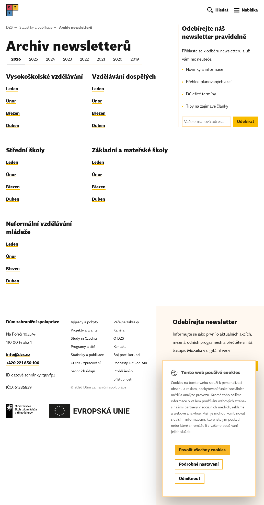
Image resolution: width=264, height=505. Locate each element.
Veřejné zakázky (126, 322)
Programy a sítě (83, 347)
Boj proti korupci (126, 355)
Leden (12, 88)
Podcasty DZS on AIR (130, 363)
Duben (12, 125)
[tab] (16, 60)
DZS (9, 27)
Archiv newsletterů (75, 27)
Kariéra (118, 330)
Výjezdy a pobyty (84, 322)
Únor (11, 101)
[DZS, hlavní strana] (12, 10)
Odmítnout (189, 478)
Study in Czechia (84, 338)
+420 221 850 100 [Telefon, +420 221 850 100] (22, 362)
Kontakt (119, 347)
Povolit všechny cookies (202, 450)
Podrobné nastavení (199, 464)
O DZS (118, 338)
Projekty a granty (84, 330)
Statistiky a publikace (35, 27)
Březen (13, 113)
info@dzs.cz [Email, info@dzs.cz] (18, 354)
